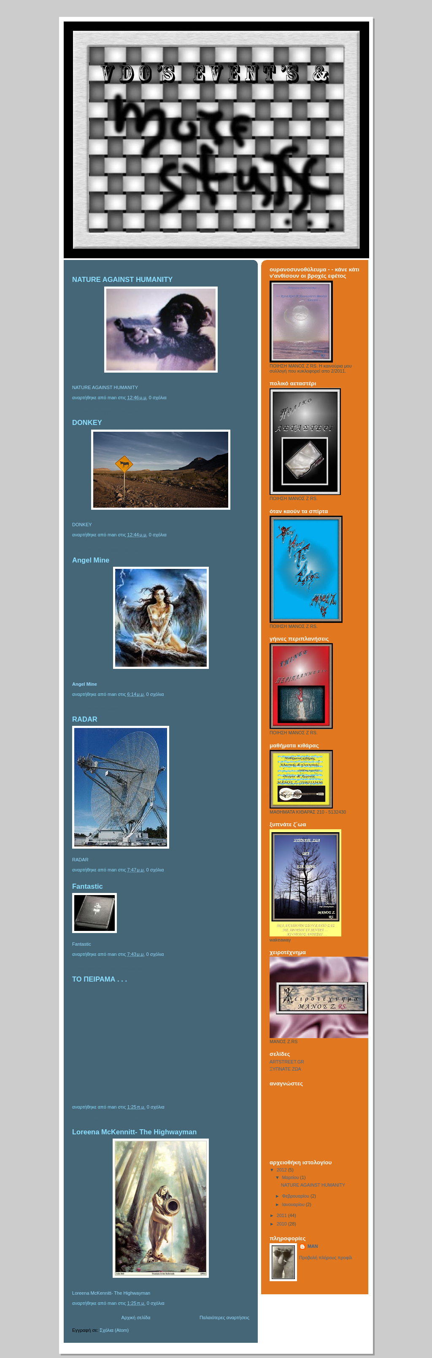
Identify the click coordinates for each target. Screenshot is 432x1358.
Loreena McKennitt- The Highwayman (134, 1132)
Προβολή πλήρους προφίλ (325, 1257)
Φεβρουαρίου (296, 1195)
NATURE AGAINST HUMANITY (122, 280)
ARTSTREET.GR (287, 1061)
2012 (282, 1169)
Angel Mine (90, 560)
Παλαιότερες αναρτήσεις (224, 1317)
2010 (282, 1223)
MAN (313, 1246)
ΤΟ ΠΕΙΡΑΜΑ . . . (99, 979)
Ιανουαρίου (294, 1204)
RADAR (84, 719)
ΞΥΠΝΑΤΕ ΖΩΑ (285, 1068)
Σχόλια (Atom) (114, 1330)
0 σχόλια (158, 397)
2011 (282, 1215)
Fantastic (87, 886)
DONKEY (87, 423)
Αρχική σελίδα (136, 1317)
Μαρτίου (291, 1177)
